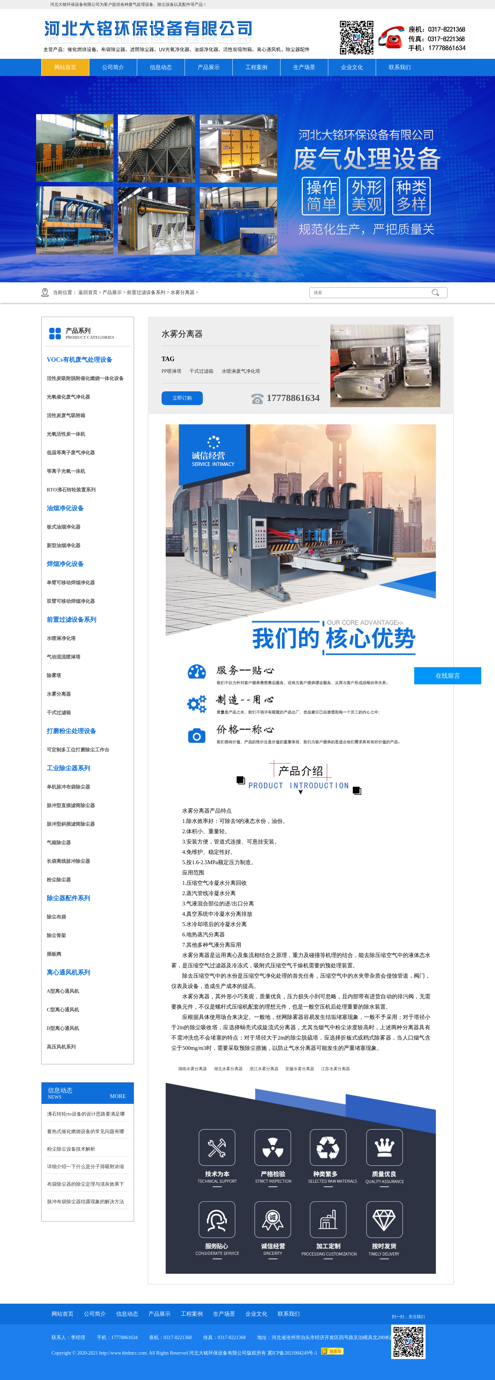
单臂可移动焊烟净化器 (71, 582)
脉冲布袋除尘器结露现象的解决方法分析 (85, 1204)
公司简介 (113, 67)
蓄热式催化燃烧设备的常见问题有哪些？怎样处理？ (85, 1134)
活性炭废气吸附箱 (66, 415)
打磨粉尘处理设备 (71, 731)
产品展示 (209, 67)
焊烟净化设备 (65, 564)
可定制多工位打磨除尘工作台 (78, 749)
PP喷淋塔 (172, 371)
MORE (118, 1096)
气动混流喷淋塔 (63, 657)
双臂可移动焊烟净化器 (71, 601)
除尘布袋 (56, 917)
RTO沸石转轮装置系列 (71, 489)
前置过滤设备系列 (146, 292)
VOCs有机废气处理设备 (79, 359)
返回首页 (88, 292)
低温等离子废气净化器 (71, 452)
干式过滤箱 (59, 712)
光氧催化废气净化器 (68, 397)
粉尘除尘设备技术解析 (71, 1149)
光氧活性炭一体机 (66, 434)
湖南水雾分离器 (192, 1068)
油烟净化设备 (65, 508)
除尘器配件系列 (68, 898)
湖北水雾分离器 (228, 1068)
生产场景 (304, 67)
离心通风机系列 (68, 972)
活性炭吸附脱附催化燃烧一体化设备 (85, 378)
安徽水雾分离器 (299, 1068)
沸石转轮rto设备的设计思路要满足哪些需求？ (86, 1116)
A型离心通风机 (63, 991)
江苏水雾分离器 (335, 1068)
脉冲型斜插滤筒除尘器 (71, 824)
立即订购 (182, 398)
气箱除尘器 (59, 842)
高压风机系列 (61, 1047)
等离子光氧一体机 (66, 471)
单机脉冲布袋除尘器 (68, 787)
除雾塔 (54, 675)
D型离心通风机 (63, 1028)
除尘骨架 (56, 935)
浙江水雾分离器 (264, 1068)
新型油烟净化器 (63, 545)
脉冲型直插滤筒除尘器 (71, 805)
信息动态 (161, 67)
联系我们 (400, 67)
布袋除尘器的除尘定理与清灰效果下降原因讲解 (85, 1186)
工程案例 (256, 67)
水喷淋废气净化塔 (241, 371)
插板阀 (54, 954)
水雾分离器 (182, 292)
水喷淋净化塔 (61, 638)
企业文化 (352, 67)
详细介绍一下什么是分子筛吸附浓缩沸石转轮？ (85, 1169)
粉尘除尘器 (59, 879)
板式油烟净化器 (63, 527)
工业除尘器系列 (68, 768)
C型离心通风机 (63, 1009)
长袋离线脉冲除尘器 (68, 861)
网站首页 (65, 67)
